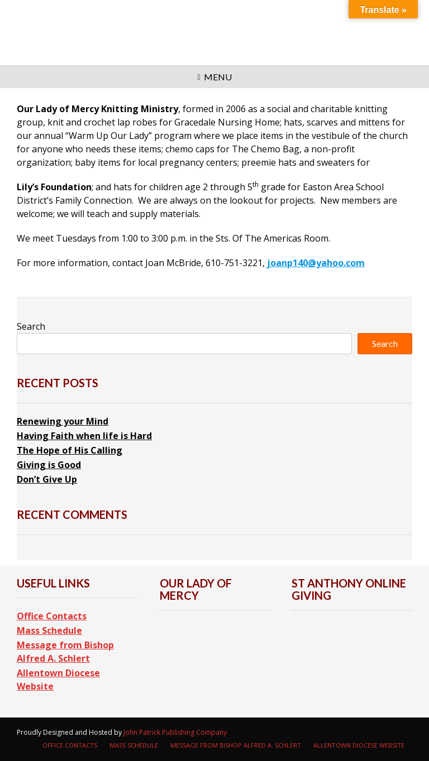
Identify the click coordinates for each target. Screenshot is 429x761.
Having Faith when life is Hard (84, 436)
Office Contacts (52, 616)
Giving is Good (49, 465)
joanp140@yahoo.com (315, 263)
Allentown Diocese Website (58, 679)
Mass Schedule (49, 630)
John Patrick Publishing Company (175, 732)
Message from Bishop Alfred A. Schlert (65, 651)
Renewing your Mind (62, 421)
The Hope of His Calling (69, 450)
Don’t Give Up (47, 479)
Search (31, 326)
